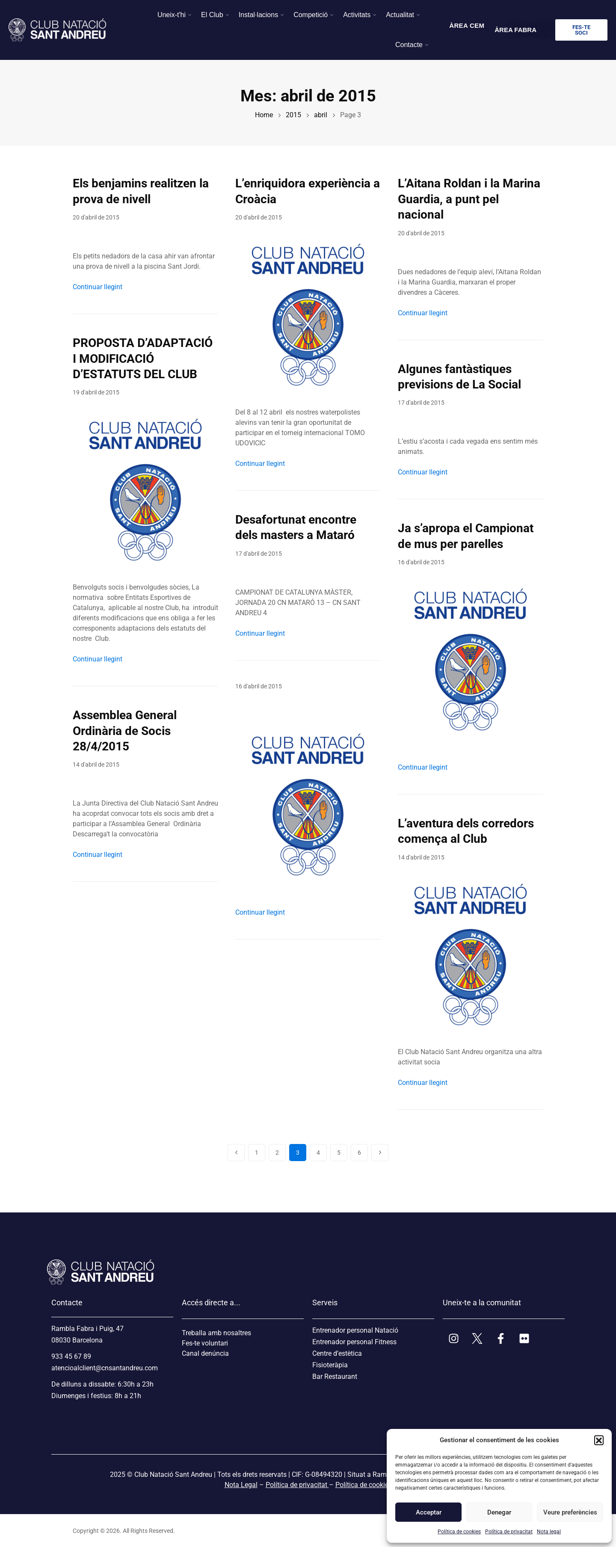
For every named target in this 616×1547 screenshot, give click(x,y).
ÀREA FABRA (515, 29)
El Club (212, 14)
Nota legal (549, 1532)
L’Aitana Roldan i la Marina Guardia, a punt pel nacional (469, 199)
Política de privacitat (509, 1532)
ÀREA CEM (466, 25)
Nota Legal (241, 1485)
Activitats (356, 14)
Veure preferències (570, 1512)
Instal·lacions (258, 14)
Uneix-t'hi (171, 14)
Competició (310, 14)
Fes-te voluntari (205, 1343)
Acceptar (428, 1512)
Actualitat (400, 14)
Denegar (499, 1512)
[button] (599, 1440)
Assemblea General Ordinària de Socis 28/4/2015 (125, 730)
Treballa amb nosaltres (216, 1333)
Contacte (409, 44)
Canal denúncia (205, 1353)
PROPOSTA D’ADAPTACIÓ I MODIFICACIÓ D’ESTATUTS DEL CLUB (143, 358)
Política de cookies (459, 1532)
